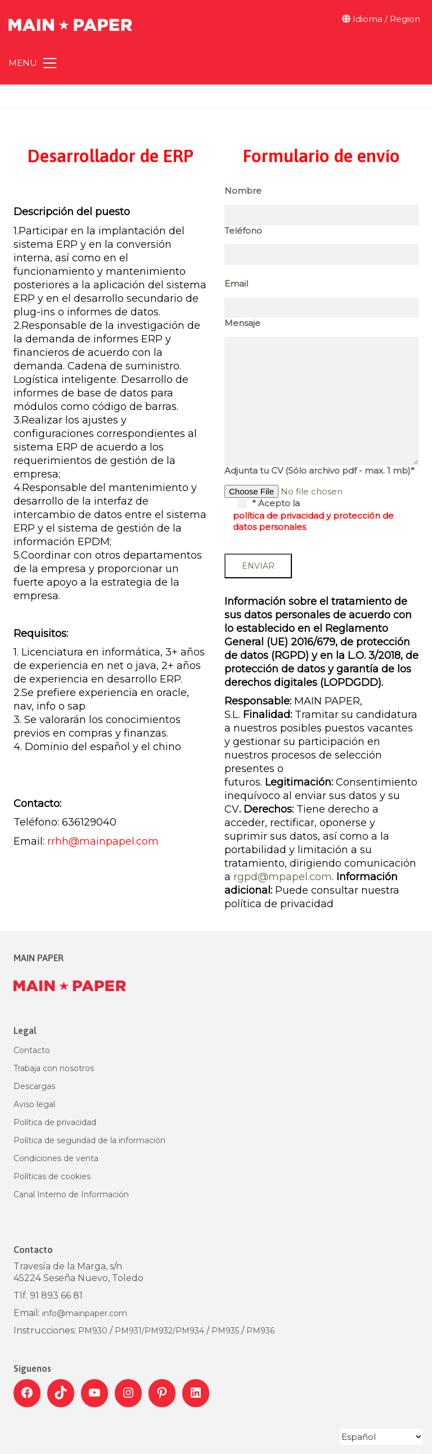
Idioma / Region (381, 19)
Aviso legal (34, 1104)
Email (236, 283)
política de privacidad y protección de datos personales (313, 521)
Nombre (243, 190)
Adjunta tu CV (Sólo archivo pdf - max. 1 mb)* (319, 470)
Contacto (32, 1050)
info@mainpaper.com (84, 1313)
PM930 (94, 1331)
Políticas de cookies (52, 1176)
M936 (263, 1331)
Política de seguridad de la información (89, 1140)
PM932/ (160, 1331)
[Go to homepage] (70, 19)
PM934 (190, 1331)
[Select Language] (381, 1437)
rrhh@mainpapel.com (103, 841)
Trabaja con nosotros (54, 1068)
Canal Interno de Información (71, 1194)
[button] (32, 63)
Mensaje (242, 323)
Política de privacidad (55, 1122)
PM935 (225, 1331)
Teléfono (243, 230)
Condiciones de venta (56, 1158)
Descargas (34, 1086)
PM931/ (130, 1331)
